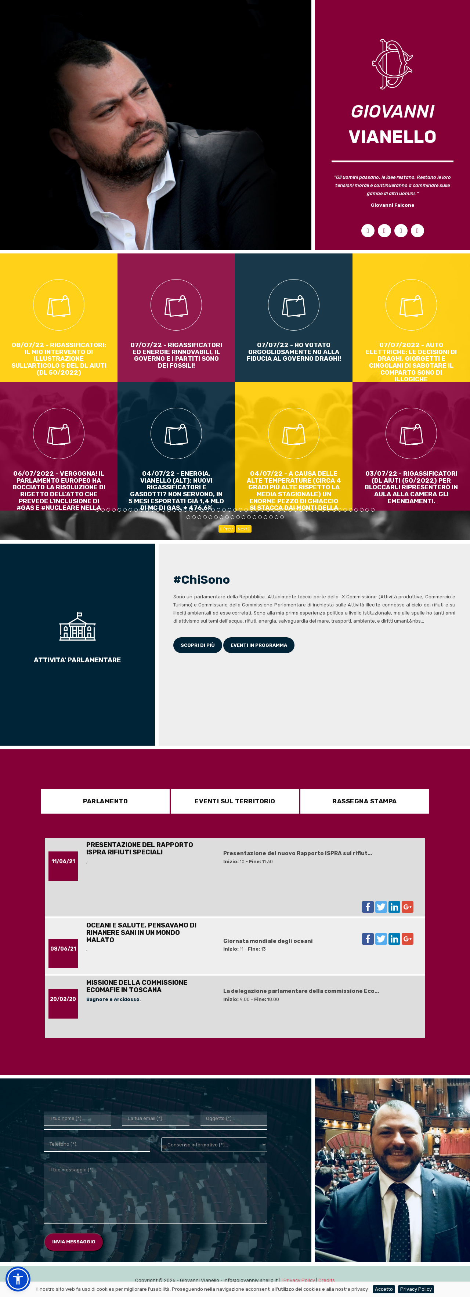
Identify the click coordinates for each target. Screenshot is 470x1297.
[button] (18, 1279)
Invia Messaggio (73, 1243)
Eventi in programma (259, 645)
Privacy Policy (416, 1289)
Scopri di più (198, 645)
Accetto (384, 1289)
